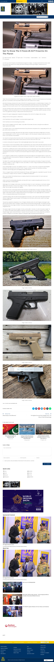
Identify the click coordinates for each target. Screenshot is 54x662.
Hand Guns (44, 57)
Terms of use (43, 645)
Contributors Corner (17, 650)
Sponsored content (30, 653)
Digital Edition (30, 476)
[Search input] (41, 16)
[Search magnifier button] (47, 17)
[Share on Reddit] (44, 408)
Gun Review (13, 403)
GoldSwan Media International (6, 642)
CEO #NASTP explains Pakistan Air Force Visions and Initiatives (36, 606)
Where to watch (30, 650)
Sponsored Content (17, 649)
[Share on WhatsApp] (50, 408)
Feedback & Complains (44, 652)
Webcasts (6, 474)
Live (28, 646)
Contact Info (42, 650)
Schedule (15, 647)
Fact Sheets (27, 57)
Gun (39, 57)
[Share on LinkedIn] (42, 408)
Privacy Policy (43, 647)
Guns (16, 403)
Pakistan (2, 651)
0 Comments (6, 59)
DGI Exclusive (3, 650)
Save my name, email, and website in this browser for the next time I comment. (19, 460)
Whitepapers (6, 476)
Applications (29, 648)
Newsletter (30, 471)
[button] (18, 17)
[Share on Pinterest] (39, 408)
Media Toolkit (16, 652)
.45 (5, 403)
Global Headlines (34, 57)
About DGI (42, 649)
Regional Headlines (4, 648)
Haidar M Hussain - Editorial (9, 57)
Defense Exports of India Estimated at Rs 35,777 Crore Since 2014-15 (43, 437)
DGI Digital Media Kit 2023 (8, 544)
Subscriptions (3, 653)
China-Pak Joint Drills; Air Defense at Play (10, 436)
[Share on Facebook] (36, 408)
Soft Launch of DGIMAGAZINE (29, 582)
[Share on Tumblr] (47, 408)
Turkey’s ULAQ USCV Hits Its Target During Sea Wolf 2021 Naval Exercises (27, 437)
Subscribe (30, 473)
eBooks (5, 473)
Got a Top (30, 474)
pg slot (4, 635)
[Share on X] (33, 408)
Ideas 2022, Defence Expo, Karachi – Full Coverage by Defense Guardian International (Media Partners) (36, 595)
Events (5, 471)
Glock (9, 403)
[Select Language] (48, 660)
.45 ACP (7, 403)
